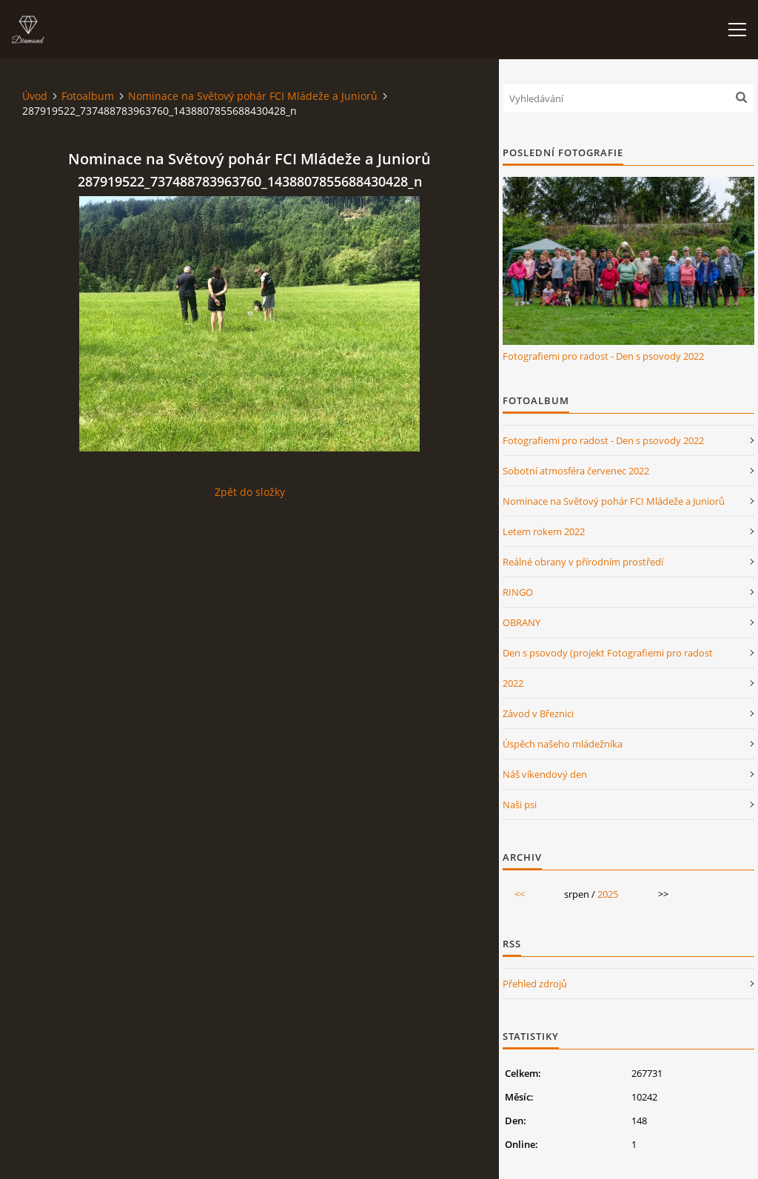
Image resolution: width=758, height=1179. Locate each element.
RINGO (518, 592)
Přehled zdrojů (535, 983)
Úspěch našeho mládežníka (563, 743)
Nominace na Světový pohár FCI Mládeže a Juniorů (253, 96)
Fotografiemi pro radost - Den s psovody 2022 (603, 356)
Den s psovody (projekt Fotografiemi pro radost (608, 652)
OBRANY (521, 622)
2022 (513, 683)
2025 (607, 894)
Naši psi (520, 804)
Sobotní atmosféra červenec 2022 (576, 470)
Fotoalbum (87, 96)
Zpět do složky (250, 492)
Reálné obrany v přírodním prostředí (583, 561)
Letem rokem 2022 (544, 531)
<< (519, 894)
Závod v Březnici (538, 713)
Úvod (34, 96)
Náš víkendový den (545, 774)
